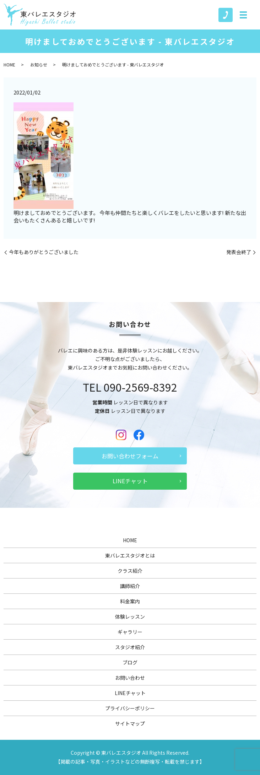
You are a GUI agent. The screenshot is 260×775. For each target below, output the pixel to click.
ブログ (130, 662)
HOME (9, 64)
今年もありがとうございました (43, 252)
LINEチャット (130, 481)
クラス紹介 (130, 570)
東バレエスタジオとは (130, 555)
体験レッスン (130, 616)
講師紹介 (130, 586)
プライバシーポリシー (130, 708)
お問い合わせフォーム (130, 456)
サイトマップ (130, 723)
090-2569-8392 (140, 387)
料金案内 (130, 601)
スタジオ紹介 (130, 647)
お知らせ (38, 64)
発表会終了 (238, 252)
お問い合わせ (130, 677)
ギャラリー (130, 631)
